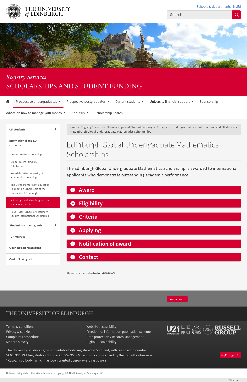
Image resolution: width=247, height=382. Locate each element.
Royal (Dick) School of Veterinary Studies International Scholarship (30, 214)
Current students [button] (128, 101)
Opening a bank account (25, 248)
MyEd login (230, 355)
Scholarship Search (109, 113)
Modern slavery (17, 342)
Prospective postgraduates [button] (86, 101)
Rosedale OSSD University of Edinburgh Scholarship (27, 175)
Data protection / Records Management (115, 337)
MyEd (237, 6)
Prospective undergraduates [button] (37, 101)
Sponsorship (209, 101)
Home (72, 127)
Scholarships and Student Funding (129, 127)
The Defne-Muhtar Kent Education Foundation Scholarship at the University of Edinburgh (30, 189)
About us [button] (78, 113)
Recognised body (20, 360)
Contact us (177, 299)
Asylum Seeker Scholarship (26, 154)
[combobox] (200, 14)
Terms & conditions (20, 326)
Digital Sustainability (101, 342)
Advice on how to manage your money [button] (34, 113)
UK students (17, 129)
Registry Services (26, 77)
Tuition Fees (17, 236)
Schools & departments (213, 6)
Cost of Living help (21, 259)
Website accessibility (101, 326)
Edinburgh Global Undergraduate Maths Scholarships (29, 202)
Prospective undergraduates (175, 127)
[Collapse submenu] (56, 143)
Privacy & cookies (18, 331)
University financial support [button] (170, 101)
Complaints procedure (22, 337)
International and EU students (23, 143)
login (234, 380)
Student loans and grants (25, 225)
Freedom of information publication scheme (118, 331)
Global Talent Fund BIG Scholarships (24, 164)
